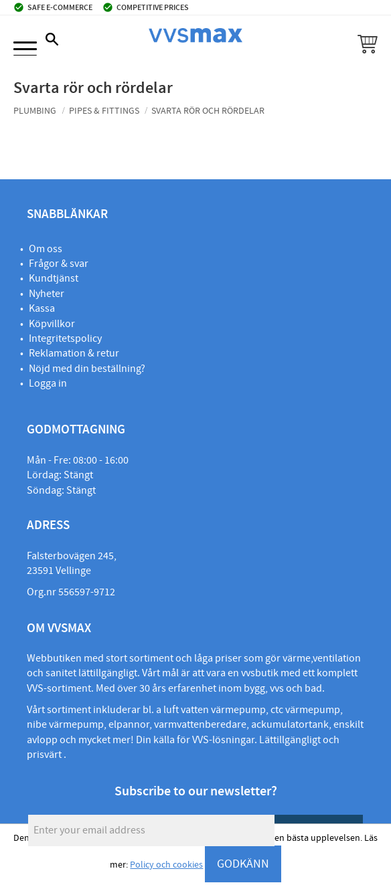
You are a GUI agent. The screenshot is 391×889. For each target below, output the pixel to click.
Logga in (48, 383)
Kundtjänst (53, 278)
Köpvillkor (52, 323)
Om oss (45, 249)
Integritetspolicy (65, 338)
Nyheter (46, 293)
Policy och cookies (166, 865)
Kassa (42, 308)
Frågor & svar (58, 263)
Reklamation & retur (74, 353)
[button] (25, 50)
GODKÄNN (243, 864)
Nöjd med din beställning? (87, 368)
